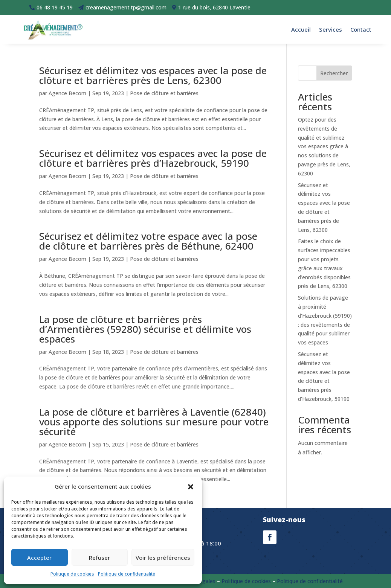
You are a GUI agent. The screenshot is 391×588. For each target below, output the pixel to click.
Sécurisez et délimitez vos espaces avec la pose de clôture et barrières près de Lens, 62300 (153, 75)
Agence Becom (67, 93)
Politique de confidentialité (126, 574)
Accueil (301, 29)
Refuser (99, 557)
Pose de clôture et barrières (164, 93)
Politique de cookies (72, 574)
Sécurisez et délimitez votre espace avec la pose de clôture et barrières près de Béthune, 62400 (148, 241)
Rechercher (334, 73)
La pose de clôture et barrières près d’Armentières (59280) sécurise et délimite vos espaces (145, 329)
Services (330, 29)
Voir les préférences (163, 557)
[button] (190, 487)
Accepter (39, 557)
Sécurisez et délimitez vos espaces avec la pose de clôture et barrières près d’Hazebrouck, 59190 (153, 158)
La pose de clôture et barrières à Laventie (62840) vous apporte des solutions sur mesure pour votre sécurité (154, 421)
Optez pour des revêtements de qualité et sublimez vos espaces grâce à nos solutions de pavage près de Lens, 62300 (324, 146)
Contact (360, 29)
